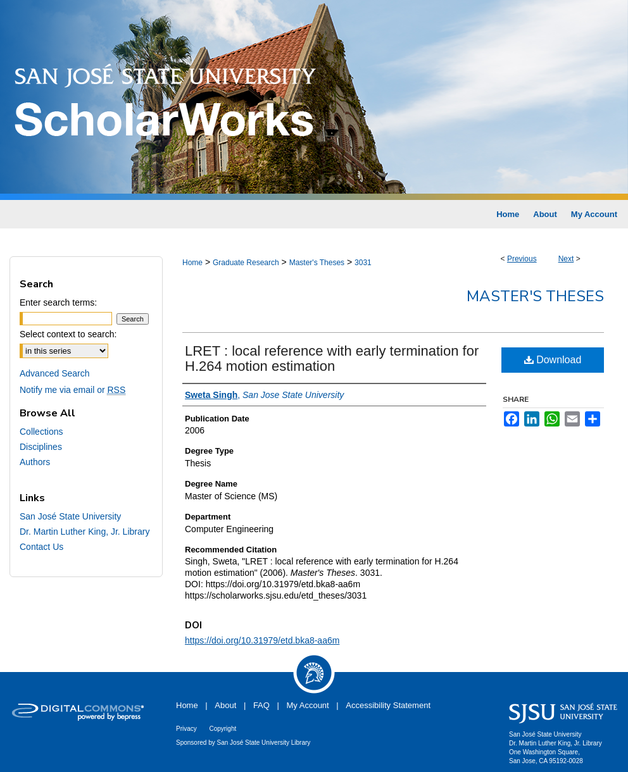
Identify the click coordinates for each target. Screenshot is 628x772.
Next (566, 258)
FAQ (261, 705)
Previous (522, 258)
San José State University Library (264, 742)
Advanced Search (55, 373)
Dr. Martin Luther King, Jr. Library (84, 531)
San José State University (70, 516)
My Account (308, 705)
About (225, 705)
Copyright (222, 728)
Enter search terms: (58, 302)
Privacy (186, 728)
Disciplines (41, 447)
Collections (41, 431)
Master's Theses (316, 262)
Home (192, 262)
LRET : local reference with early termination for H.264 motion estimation (332, 358)
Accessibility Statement (388, 705)
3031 (363, 262)
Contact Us (41, 547)
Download (553, 359)
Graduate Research (246, 262)
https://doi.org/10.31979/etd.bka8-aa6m (262, 640)
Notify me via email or (72, 390)
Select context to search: (68, 334)
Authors (35, 462)
